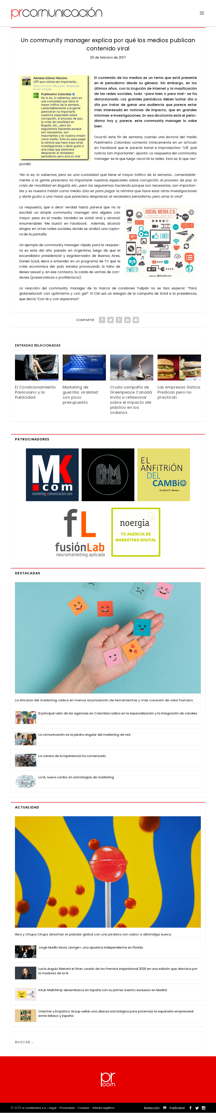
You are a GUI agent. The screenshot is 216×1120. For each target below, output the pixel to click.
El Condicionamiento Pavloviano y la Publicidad (35, 399)
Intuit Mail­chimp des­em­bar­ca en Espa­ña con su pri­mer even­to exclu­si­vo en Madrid (102, 997)
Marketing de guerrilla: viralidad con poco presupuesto (80, 402)
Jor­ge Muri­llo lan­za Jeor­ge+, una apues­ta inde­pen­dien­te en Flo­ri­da (90, 954)
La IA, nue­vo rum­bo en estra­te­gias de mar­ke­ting (76, 784)
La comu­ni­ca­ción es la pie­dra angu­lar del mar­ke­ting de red (84, 741)
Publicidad (177, 1115)
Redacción (152, 1115)
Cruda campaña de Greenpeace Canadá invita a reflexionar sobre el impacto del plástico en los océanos (131, 407)
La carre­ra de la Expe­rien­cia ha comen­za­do (72, 763)
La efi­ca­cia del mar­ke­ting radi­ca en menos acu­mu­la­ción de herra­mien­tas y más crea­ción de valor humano (104, 707)
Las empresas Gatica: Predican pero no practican (179, 399)
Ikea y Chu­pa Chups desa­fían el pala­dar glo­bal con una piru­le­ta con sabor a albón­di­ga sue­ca (93, 941)
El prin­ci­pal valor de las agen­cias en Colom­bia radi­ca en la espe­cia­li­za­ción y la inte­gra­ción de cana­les (117, 720)
